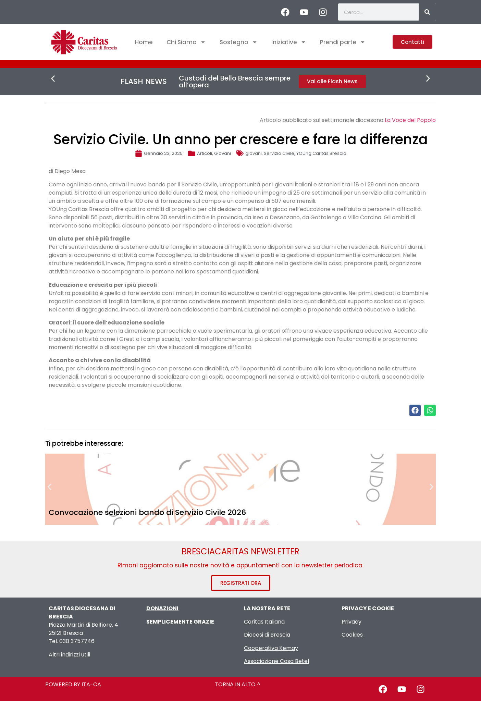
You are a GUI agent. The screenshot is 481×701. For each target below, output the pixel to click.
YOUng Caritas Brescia (321, 153)
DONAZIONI (162, 608)
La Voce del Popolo (410, 120)
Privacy (351, 622)
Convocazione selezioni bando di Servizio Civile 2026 (147, 512)
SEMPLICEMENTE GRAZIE (180, 622)
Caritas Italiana (264, 622)
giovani (253, 153)
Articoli (204, 153)
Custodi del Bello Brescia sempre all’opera (235, 81)
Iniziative (288, 42)
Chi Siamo (186, 42)
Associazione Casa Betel (276, 661)
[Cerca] (427, 12)
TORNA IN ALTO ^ (237, 684)
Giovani (222, 153)
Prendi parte (343, 42)
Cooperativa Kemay (271, 648)
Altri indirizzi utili (69, 655)
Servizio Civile (279, 153)
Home (144, 42)
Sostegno (239, 42)
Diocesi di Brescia (267, 635)
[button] (53, 78)
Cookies (352, 635)
